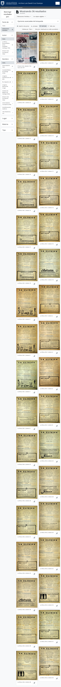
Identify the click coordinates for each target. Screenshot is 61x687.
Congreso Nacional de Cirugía (7, 86)
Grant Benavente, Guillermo (7, 108)
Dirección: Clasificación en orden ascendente (46, 29)
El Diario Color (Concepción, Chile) (7, 52)
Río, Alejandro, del (7, 82)
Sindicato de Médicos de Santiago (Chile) (7, 92)
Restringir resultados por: (8, 14)
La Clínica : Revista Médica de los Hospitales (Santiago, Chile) (7, 45)
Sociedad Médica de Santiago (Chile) (7, 71)
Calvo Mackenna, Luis (7, 112)
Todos (3, 25)
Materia (5, 124)
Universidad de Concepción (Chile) (7, 103)
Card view (43, 26)
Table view (51, 26)
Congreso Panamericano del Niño (7, 77)
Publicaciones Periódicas (7, 29)
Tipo (4, 130)
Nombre (5, 59)
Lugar (4, 118)
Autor (4, 35)
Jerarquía (34, 26)
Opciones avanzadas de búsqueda (30, 21)
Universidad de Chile (7, 66)
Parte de (5, 22)
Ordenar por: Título (27, 29)
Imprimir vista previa (23, 26)
